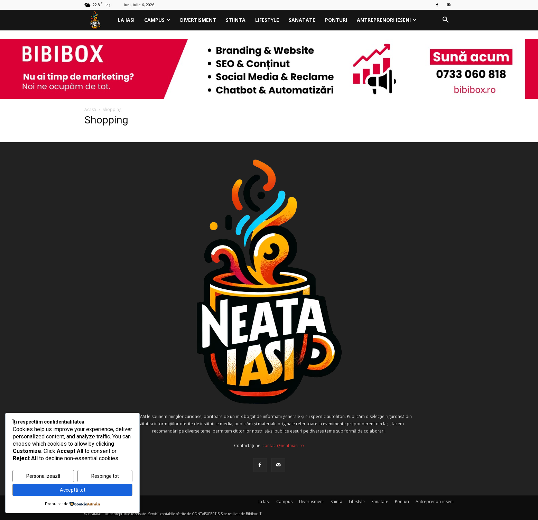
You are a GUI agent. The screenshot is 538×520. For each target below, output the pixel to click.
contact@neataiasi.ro (283, 445)
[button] (445, 20)
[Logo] (98, 20)
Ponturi (336, 20)
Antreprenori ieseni (386, 20)
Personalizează (43, 476)
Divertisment (198, 20)
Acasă (90, 109)
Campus (157, 20)
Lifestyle (267, 20)
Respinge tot (105, 476)
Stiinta (235, 20)
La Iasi (126, 20)
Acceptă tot (72, 490)
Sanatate (302, 20)
